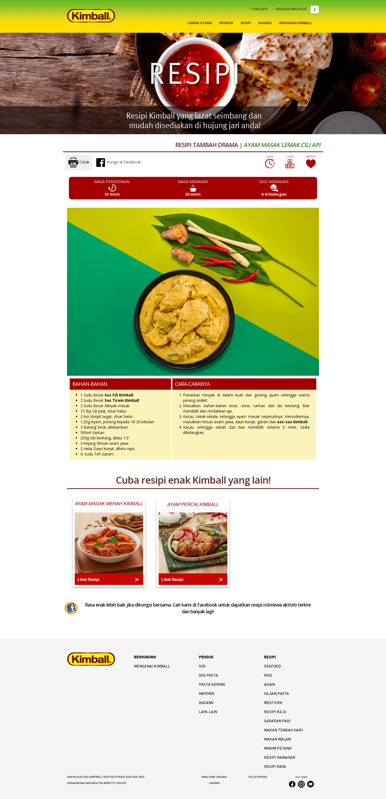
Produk (226, 23)
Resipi (246, 23)
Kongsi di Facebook (118, 162)
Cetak (78, 162)
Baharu (265, 23)
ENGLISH (258, 9)
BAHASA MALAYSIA (290, 9)
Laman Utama (199, 23)
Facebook (315, 10)
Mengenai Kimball (295, 23)
